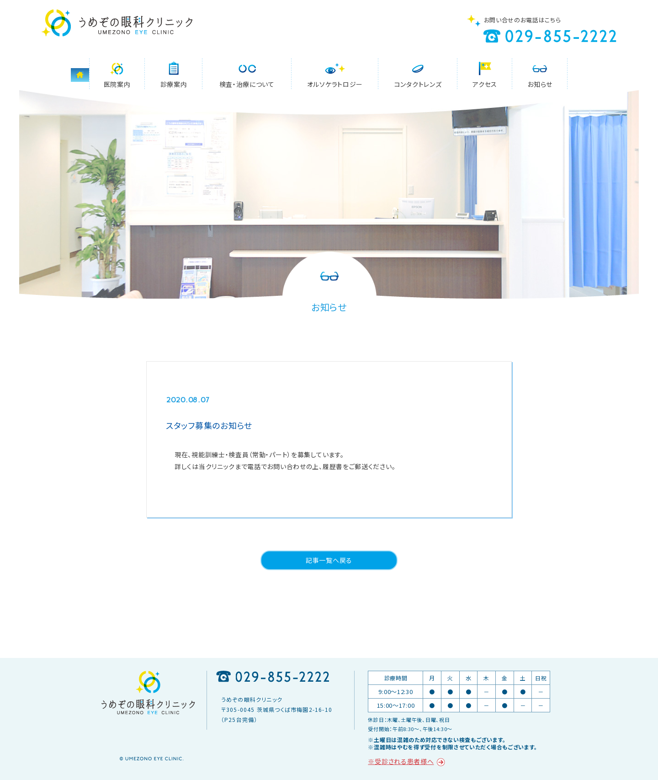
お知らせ (539, 84)
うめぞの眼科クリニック (117, 23)
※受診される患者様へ (401, 761)
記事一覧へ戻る (329, 560)
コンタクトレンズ (418, 84)
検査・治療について (247, 84)
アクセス (484, 84)
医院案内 (117, 84)
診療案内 (173, 84)
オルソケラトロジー (335, 84)
